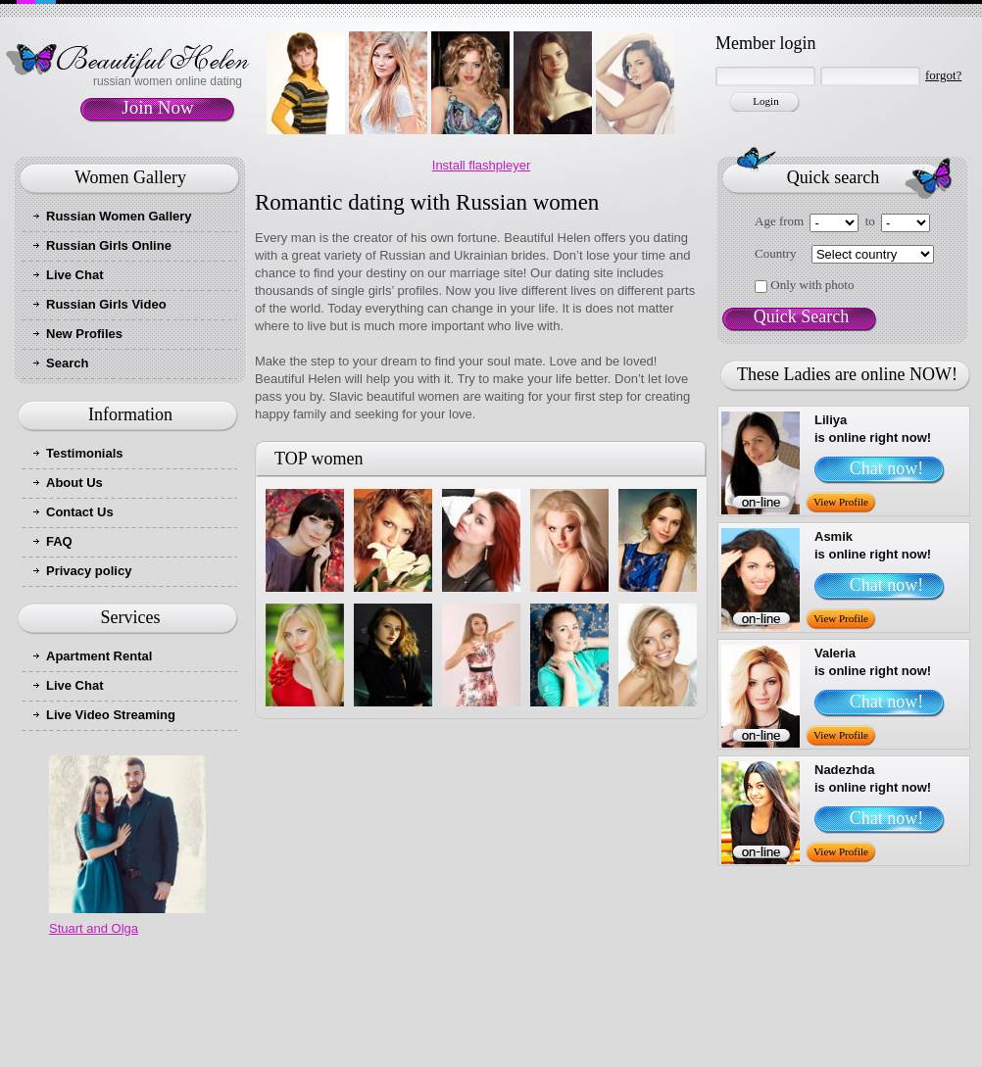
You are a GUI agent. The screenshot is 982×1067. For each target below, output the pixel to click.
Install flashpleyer (481, 165)
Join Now (157, 107)
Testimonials (84, 453)
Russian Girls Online (109, 245)
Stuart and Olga (93, 928)
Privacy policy (88, 570)
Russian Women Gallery (119, 216)
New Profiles (84, 333)
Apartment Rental (99, 656)
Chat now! (887, 468)
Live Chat (75, 274)
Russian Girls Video (106, 304)
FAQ (59, 541)
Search (67, 363)
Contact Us (80, 512)
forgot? (943, 75)
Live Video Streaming (110, 714)
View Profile (840, 502)
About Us (74, 482)
